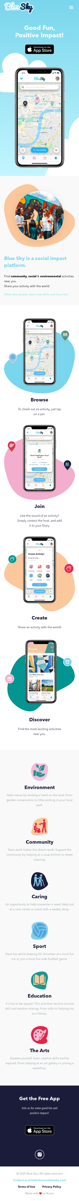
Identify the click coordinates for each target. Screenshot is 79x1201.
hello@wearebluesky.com (48, 1180)
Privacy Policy (51, 1187)
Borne (50, 1193)
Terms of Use (26, 1187)
